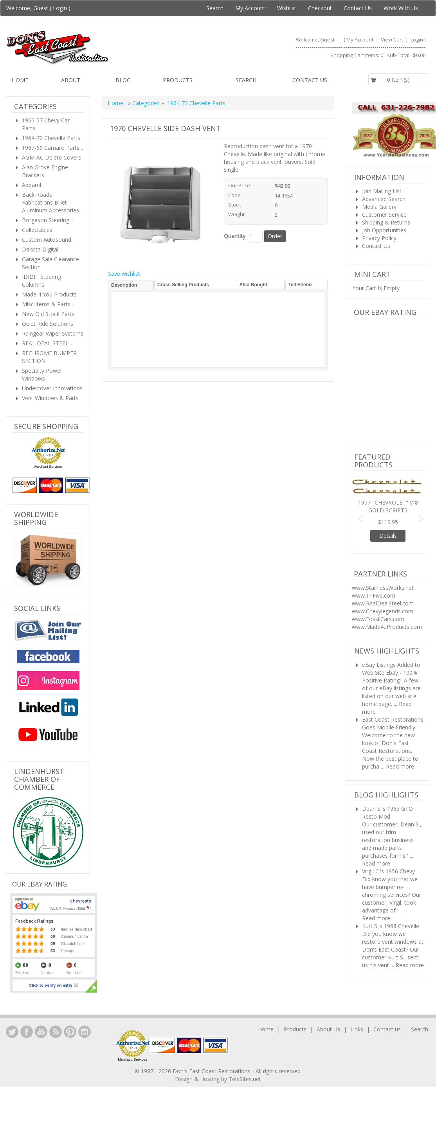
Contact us (309, 80)
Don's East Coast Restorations (212, 1071)
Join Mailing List (382, 191)
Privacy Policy (379, 238)
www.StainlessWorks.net (383, 587)
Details (388, 535)
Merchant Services (48, 467)
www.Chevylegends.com (382, 611)
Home (20, 80)
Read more (400, 766)
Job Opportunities (384, 230)
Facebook (26, 1031)
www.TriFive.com (373, 595)
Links (356, 1029)
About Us (328, 1029)
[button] (357, 514)
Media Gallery (379, 206)
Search (214, 8)
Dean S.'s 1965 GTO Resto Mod (387, 812)
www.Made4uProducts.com (387, 626)
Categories (146, 103)
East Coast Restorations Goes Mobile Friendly (392, 723)
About (70, 80)
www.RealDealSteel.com (383, 603)
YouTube (41, 1031)
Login (60, 8)
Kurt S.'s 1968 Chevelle (390, 926)
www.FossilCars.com (378, 619)
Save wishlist (124, 273)
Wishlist (286, 8)
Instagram (84, 1031)
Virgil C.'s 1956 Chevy (388, 871)
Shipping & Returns (386, 222)
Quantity (234, 236)
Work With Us (401, 8)
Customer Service (384, 214)
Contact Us (358, 8)
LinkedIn (12, 1031)
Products (178, 80)
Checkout (320, 8)
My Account (250, 8)
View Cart (392, 39)
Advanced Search (383, 199)
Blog (123, 80)
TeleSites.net (245, 1079)
